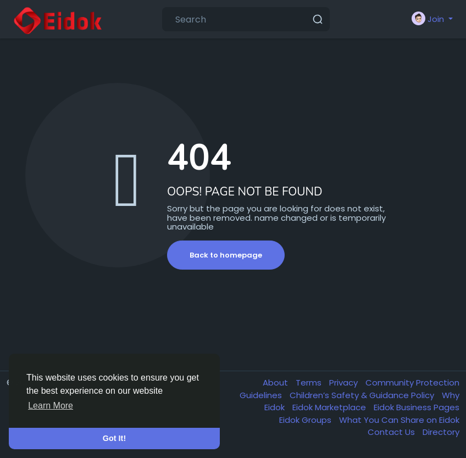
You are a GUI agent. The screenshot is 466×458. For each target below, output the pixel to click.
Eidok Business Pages (416, 407)
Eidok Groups (306, 420)
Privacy (344, 382)
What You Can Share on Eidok (399, 420)
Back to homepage (226, 255)
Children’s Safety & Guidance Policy (363, 395)
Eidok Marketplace (330, 407)
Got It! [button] (114, 438)
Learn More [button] (50, 405)
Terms (310, 382)
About (276, 382)
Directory (441, 432)
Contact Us (392, 432)
